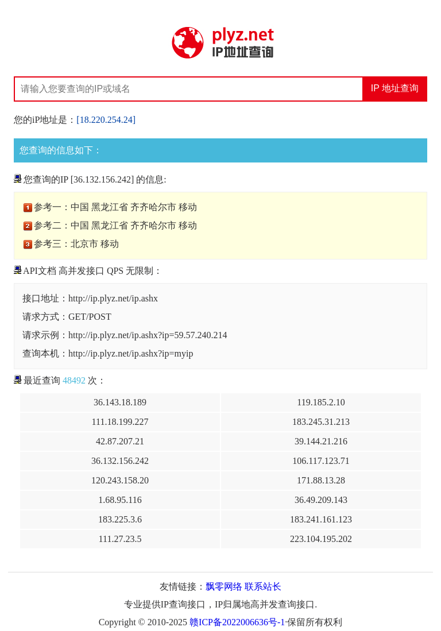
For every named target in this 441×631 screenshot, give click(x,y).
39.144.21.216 (321, 441)
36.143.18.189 (120, 402)
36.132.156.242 (120, 461)
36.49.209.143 (321, 500)
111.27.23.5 (120, 539)
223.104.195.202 (321, 539)
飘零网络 (224, 586)
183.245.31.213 (321, 422)
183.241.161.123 (321, 519)
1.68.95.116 (119, 500)
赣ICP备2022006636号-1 (237, 622)
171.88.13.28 (321, 480)
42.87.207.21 (120, 441)
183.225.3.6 (120, 519)
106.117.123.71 (320, 461)
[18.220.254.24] (106, 120)
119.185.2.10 (321, 402)
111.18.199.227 (120, 422)
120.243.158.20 (120, 480)
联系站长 (263, 586)
